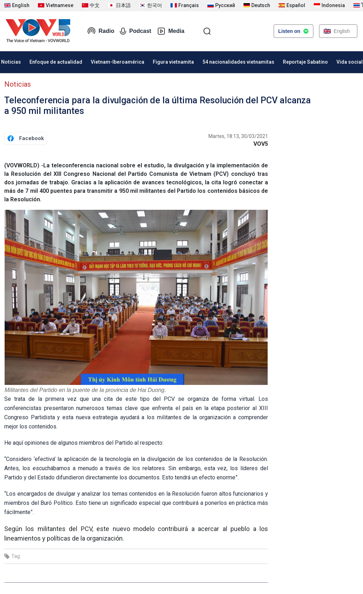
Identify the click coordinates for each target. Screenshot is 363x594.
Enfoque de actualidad (55, 62)
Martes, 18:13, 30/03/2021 (238, 136)
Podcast (135, 31)
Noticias (17, 84)
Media (170, 31)
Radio (100, 31)
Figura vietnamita (173, 62)
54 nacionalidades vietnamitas (238, 62)
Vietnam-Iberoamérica (117, 62)
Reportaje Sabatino (305, 62)
